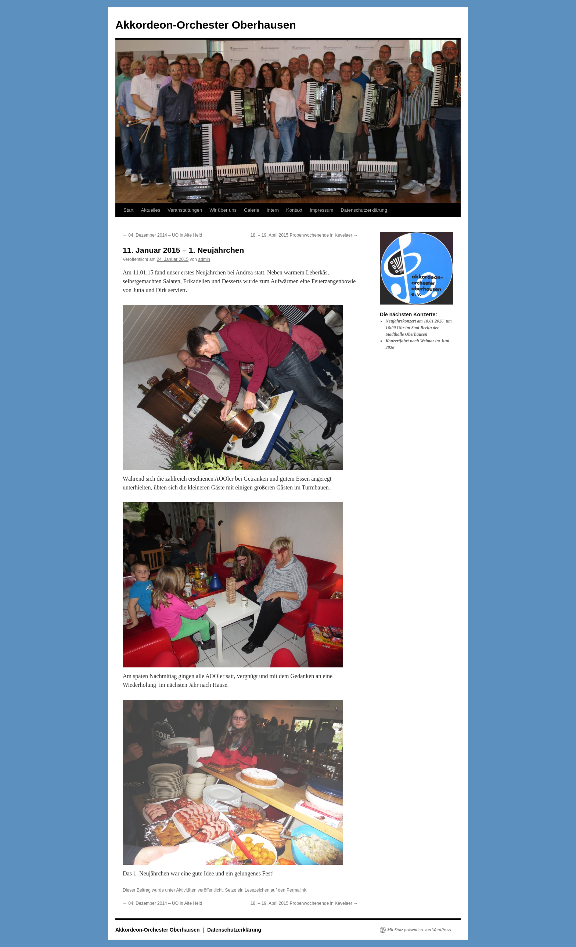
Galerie (251, 210)
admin (204, 259)
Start (128, 210)
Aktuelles (150, 210)
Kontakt (294, 210)
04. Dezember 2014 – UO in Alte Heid (162, 235)
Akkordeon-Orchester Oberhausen (205, 25)
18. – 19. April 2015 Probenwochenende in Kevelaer (304, 235)
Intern (273, 210)
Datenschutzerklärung (364, 210)
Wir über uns (223, 210)
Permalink (296, 890)
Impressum (321, 210)
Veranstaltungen (185, 210)
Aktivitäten (186, 890)
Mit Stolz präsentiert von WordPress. (419, 929)
